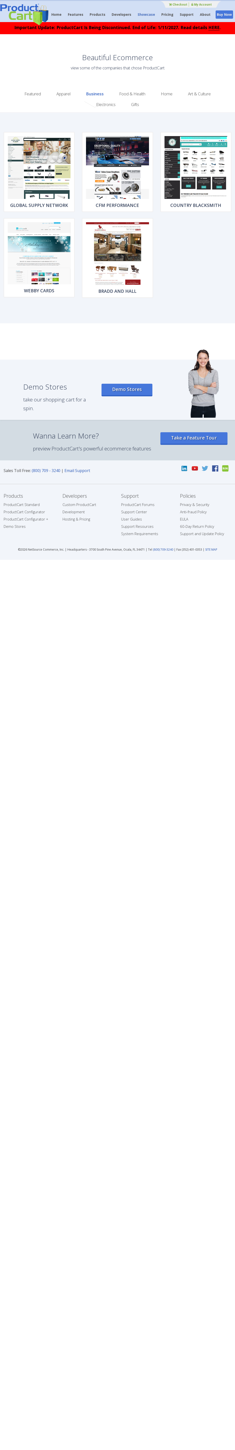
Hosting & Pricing (76, 519)
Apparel (63, 94)
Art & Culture (199, 94)
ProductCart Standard (22, 504)
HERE (213, 27)
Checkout (178, 4)
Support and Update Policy (202, 533)
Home (56, 14)
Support (187, 14)
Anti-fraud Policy (193, 511)
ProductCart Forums (138, 504)
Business (95, 94)
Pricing (167, 14)
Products (97, 14)
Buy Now (224, 14)
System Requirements (139, 533)
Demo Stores (127, 389)
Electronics (106, 104)
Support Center (134, 511)
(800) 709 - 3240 (46, 470)
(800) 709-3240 (163, 549)
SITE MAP (211, 549)
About (205, 14)
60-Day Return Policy (197, 526)
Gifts (135, 104)
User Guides (131, 519)
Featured (32, 94)
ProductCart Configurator (24, 511)
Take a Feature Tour (194, 438)
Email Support (77, 470)
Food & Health (132, 94)
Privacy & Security (194, 504)
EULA (184, 519)
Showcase (146, 14)
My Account (201, 4)
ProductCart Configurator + (26, 519)
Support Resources (137, 526)
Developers (121, 14)
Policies (188, 496)
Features (75, 14)
